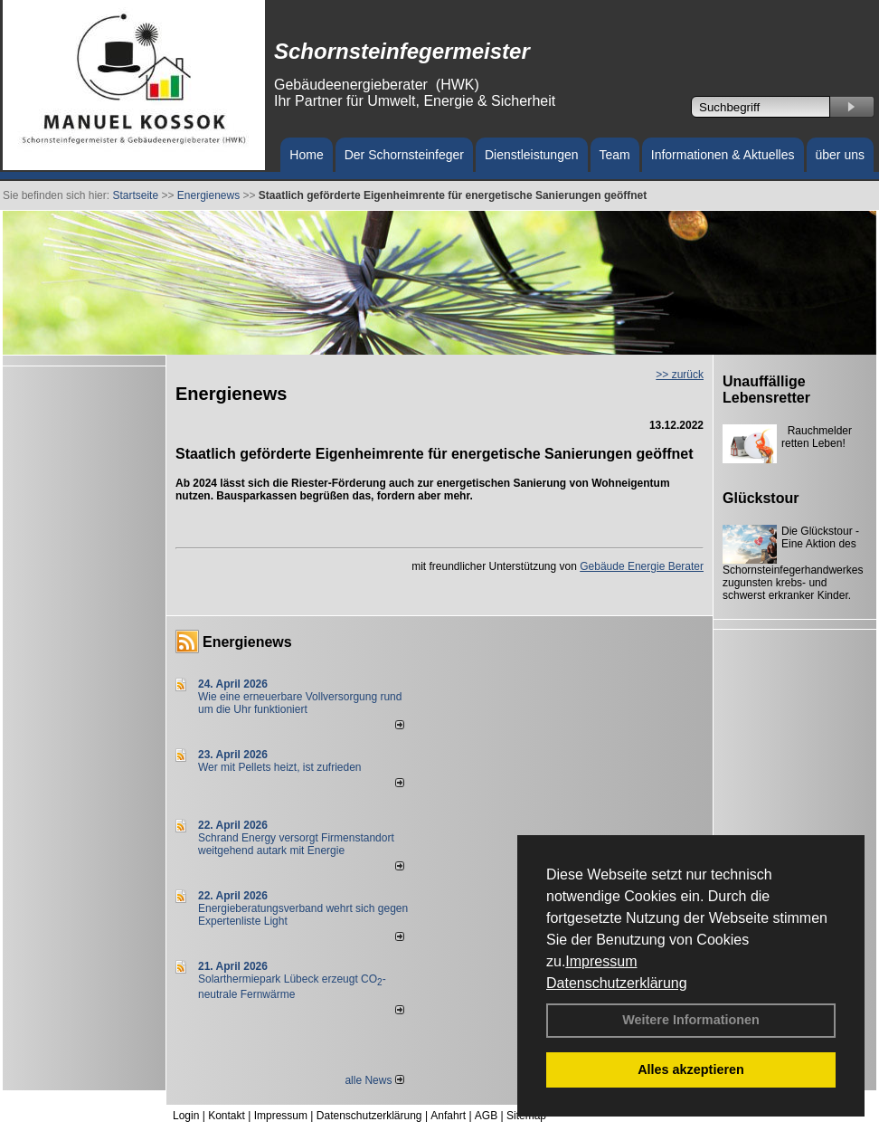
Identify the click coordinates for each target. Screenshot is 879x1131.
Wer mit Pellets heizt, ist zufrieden (280, 767)
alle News (374, 1080)
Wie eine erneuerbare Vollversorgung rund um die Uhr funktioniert (300, 703)
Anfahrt (448, 1115)
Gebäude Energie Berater (642, 566)
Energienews (247, 642)
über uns (840, 154)
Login (186, 1115)
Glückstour (761, 498)
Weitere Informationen (691, 1019)
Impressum (601, 961)
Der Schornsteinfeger (404, 154)
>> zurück (680, 374)
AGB (486, 1115)
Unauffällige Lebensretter (766, 389)
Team (615, 154)
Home (306, 154)
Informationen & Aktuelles (723, 154)
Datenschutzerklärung (616, 983)
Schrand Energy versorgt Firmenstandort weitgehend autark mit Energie (296, 844)
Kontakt (226, 1115)
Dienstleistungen (532, 154)
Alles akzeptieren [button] (691, 1069)
